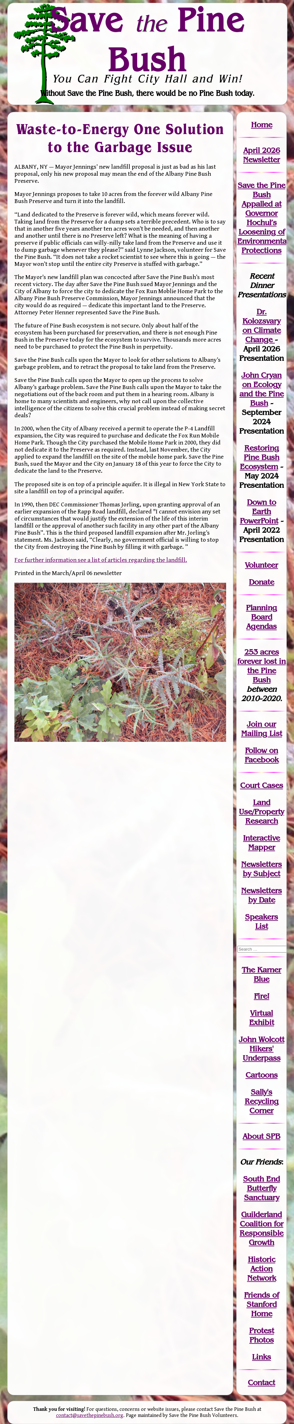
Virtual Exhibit (261, 1017)
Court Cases (261, 785)
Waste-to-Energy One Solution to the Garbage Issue (120, 138)
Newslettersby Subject (261, 869)
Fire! (261, 996)
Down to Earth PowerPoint (259, 511)
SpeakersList (261, 921)
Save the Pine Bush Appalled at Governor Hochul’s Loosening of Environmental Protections (263, 218)
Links (261, 1356)
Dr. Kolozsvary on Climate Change (261, 325)
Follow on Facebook (262, 755)
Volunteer (261, 565)
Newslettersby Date (261, 895)
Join (254, 724)
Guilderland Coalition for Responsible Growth (261, 1228)
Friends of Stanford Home (261, 1304)
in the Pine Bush (266, 670)
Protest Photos (261, 1335)
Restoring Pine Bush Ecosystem (259, 457)
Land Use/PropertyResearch (261, 812)
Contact (261, 1382)
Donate (261, 582)
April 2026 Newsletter (261, 155)
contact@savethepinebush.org (89, 1415)
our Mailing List (261, 728)
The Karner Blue (261, 974)
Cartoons (262, 1075)
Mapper (261, 847)
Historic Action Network (261, 1269)
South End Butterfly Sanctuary (261, 1188)
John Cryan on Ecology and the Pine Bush (262, 389)
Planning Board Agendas (261, 617)
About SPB (261, 1136)
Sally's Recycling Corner (262, 1101)
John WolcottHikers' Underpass (261, 1049)
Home (261, 124)
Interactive (261, 838)
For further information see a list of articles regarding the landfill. (100, 560)
